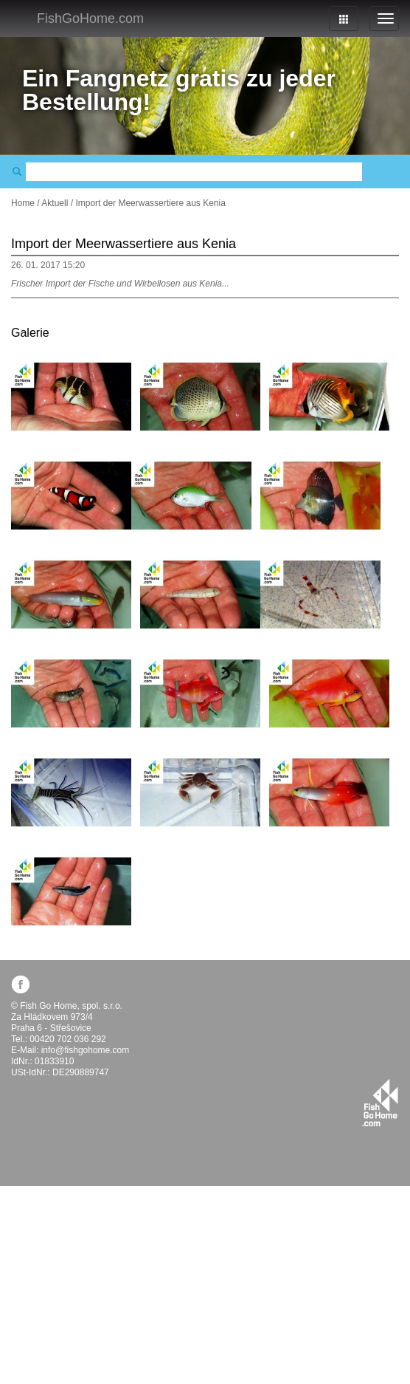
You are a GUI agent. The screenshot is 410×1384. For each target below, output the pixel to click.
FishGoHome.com (90, 18)
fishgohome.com (380, 1102)
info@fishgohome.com (85, 1050)
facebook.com (20, 984)
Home (23, 203)
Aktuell (54, 203)
